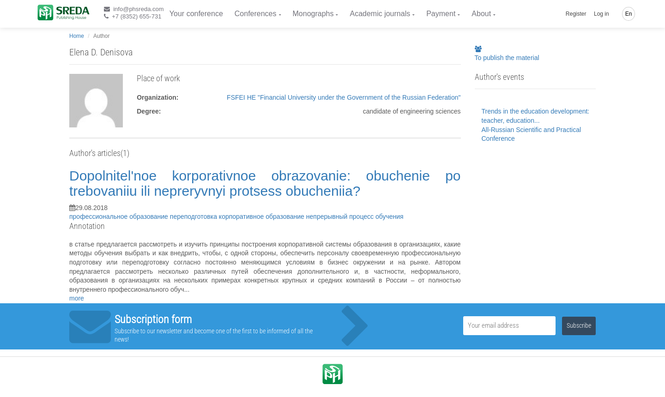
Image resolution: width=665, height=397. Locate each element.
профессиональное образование (119, 216)
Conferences (256, 14)
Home (76, 36)
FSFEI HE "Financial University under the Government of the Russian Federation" (343, 97)
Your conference (196, 14)
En (628, 14)
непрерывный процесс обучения (355, 216)
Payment (440, 14)
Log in (601, 14)
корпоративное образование (262, 216)
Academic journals (380, 14)
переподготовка (194, 216)
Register (576, 14)
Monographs (313, 14)
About (481, 14)
